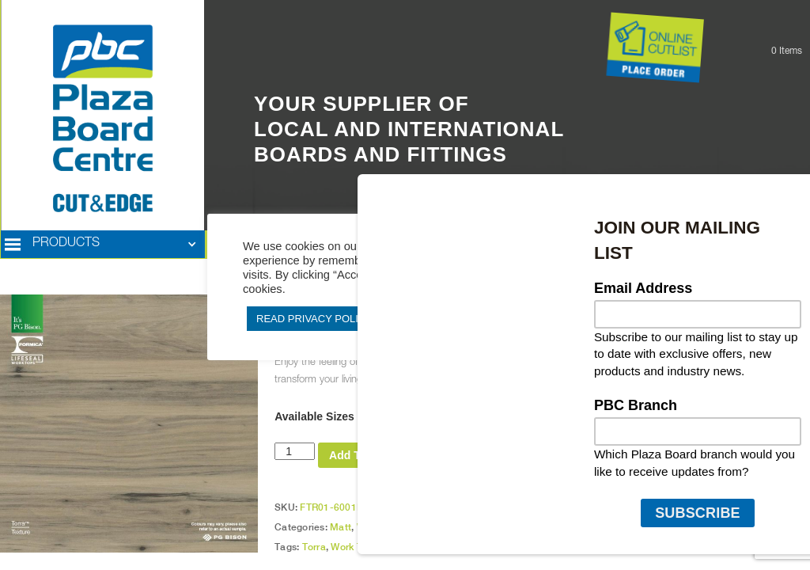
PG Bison (405, 547)
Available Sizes (314, 416)
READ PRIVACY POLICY (314, 319)
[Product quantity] (294, 451)
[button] (103, 244)
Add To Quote (365, 455)
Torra (314, 547)
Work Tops (380, 527)
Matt (340, 527)
